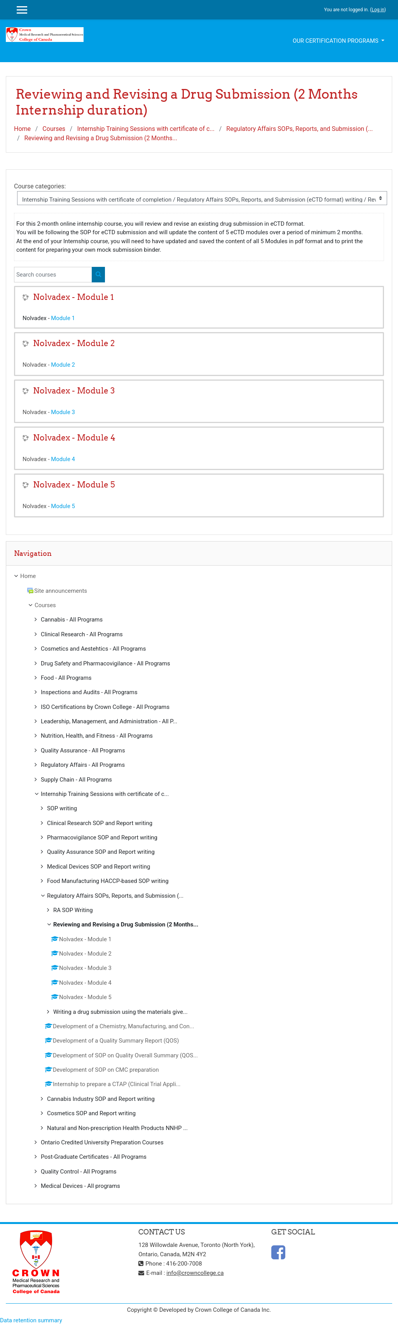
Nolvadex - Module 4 (74, 437)
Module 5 (63, 506)
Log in (378, 9)
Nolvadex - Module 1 (73, 297)
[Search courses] (53, 274)
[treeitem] (199, 576)
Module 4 (63, 459)
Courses (53, 128)
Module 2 (63, 364)
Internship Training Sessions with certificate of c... (146, 128)
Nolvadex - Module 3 (74, 390)
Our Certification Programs (336, 40)
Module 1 (63, 318)
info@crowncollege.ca (194, 1272)
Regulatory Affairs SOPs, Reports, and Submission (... (299, 128)
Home (22, 128)
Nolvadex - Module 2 (74, 343)
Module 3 (63, 412)
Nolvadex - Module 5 (74, 484)
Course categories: (40, 186)
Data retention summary (31, 1320)
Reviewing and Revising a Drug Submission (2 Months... (101, 138)
